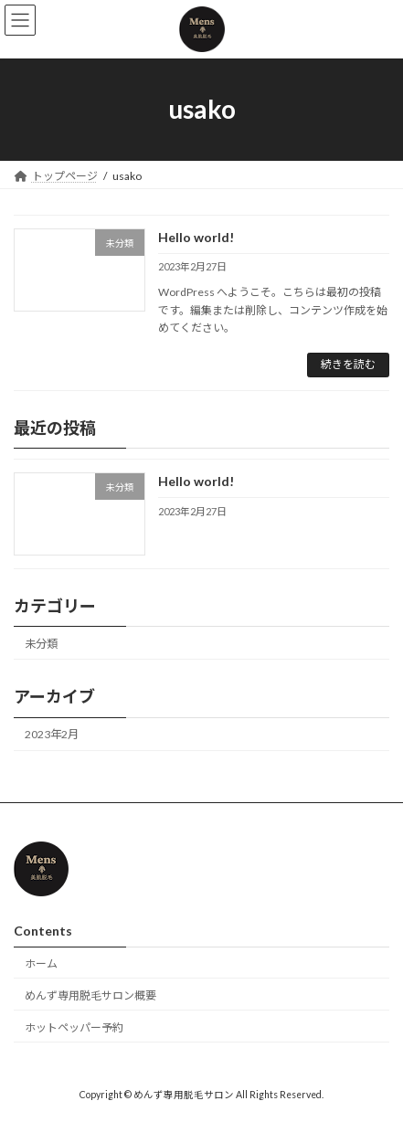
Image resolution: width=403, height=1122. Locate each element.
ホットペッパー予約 (74, 1026)
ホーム (41, 963)
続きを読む (348, 364)
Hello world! (196, 237)
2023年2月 (52, 734)
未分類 (41, 644)
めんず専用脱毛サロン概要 (90, 994)
